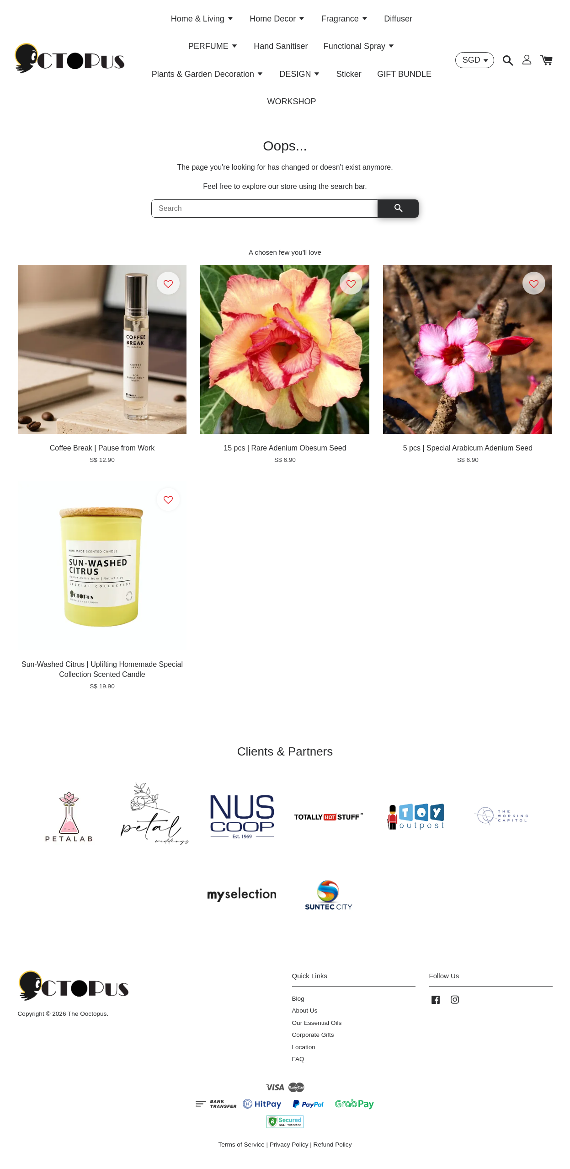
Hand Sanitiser (281, 48)
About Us (305, 1016)
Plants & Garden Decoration (208, 75)
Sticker (349, 75)
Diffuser (398, 20)
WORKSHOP (291, 103)
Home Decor (277, 20)
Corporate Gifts (313, 1040)
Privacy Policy (289, 1150)
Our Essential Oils (317, 1028)
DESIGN (299, 75)
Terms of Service (241, 1150)
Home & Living (202, 20)
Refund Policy (333, 1150)
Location (303, 1052)
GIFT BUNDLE (404, 75)
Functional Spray (359, 48)
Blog (298, 1004)
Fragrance (344, 20)
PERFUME (213, 48)
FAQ (298, 1064)
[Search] (264, 214)
